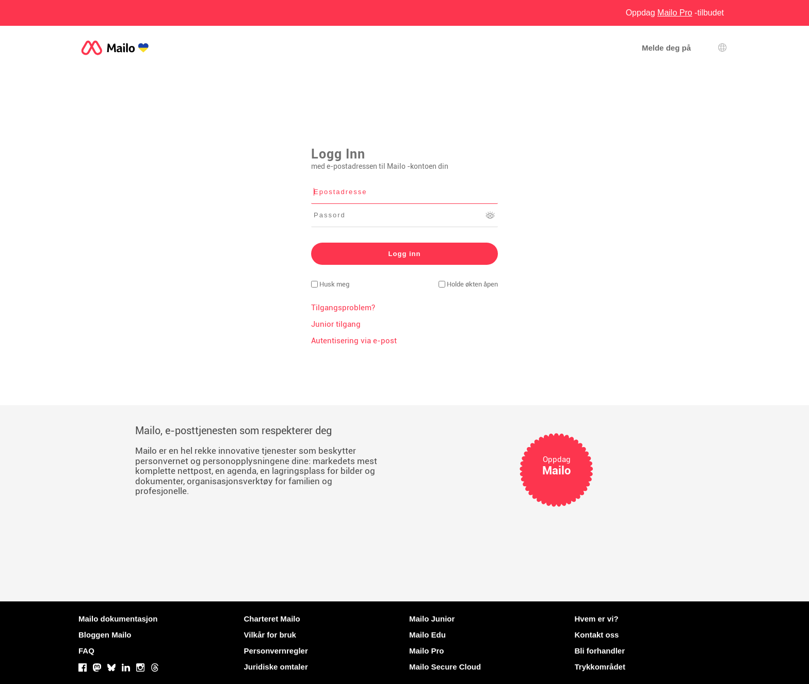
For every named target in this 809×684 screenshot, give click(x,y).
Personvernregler (276, 650)
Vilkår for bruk (270, 634)
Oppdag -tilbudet (675, 12)
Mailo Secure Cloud (445, 666)
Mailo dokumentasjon (117, 618)
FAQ (86, 650)
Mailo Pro (426, 650)
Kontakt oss (597, 634)
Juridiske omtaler (276, 666)
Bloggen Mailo (105, 634)
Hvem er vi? (597, 618)
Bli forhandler (600, 650)
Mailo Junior (432, 618)
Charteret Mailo (272, 618)
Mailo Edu (427, 634)
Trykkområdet (600, 666)
